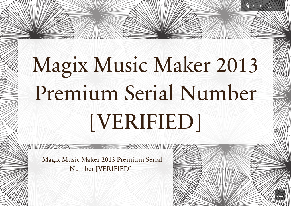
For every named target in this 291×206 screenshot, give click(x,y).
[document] (145, 103)
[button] (252, 5)
